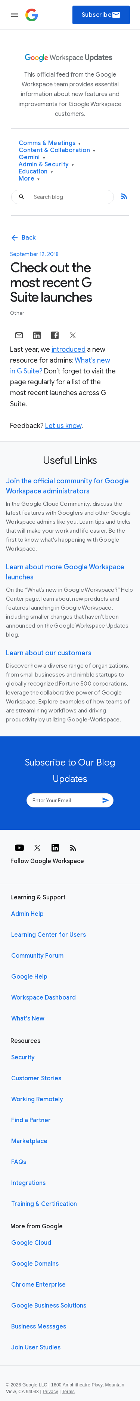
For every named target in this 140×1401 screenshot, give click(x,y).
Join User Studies (35, 1347)
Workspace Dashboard (43, 997)
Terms (68, 1391)
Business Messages (38, 1326)
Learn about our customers (48, 653)
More (29, 178)
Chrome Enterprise (38, 1284)
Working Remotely (37, 1099)
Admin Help (27, 914)
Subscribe (101, 14)
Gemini (32, 157)
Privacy (50, 1391)
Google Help (29, 976)
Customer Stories (36, 1078)
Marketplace (29, 1141)
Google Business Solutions (48, 1305)
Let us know (63, 426)
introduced (68, 349)
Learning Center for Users (48, 935)
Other (17, 313)
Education (36, 171)
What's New (27, 1018)
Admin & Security (46, 164)
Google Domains (35, 1264)
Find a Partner (31, 1120)
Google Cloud (31, 1243)
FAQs (18, 1162)
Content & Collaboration (57, 150)
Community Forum (37, 956)
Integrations (28, 1183)
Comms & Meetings (50, 143)
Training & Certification (44, 1204)
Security (23, 1057)
